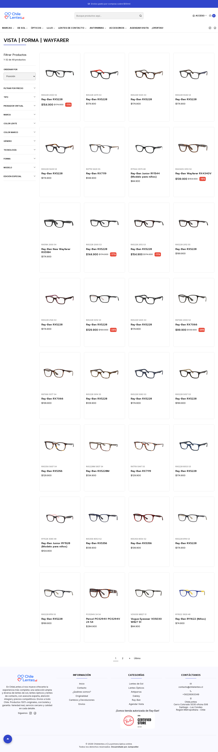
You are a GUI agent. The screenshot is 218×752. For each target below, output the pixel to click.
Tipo (20, 97)
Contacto (81, 688)
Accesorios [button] (118, 28)
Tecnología (20, 150)
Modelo (20, 167)
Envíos (81, 704)
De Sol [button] (22, 28)
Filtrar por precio (20, 88)
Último (137, 658)
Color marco (20, 132)
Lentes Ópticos (136, 688)
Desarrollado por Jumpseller (124, 747)
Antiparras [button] (98, 28)
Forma (20, 158)
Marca (20, 114)
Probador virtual (20, 105)
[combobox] (109, 15)
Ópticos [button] (37, 28)
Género (20, 141)
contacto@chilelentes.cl (191, 685)
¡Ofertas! (157, 28)
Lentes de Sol (136, 683)
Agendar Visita (139, 28)
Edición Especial (20, 176)
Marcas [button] (8, 28)
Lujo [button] (51, 28)
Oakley (136, 696)
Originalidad (82, 696)
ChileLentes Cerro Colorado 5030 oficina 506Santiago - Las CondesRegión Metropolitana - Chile (191, 704)
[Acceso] (200, 16)
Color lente (20, 123)
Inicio (82, 683)
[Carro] (212, 15)
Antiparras (136, 692)
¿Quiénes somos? (82, 692)
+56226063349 (190, 693)
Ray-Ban (136, 700)
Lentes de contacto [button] (72, 28)
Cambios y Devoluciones (82, 700)
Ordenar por (10, 69)
